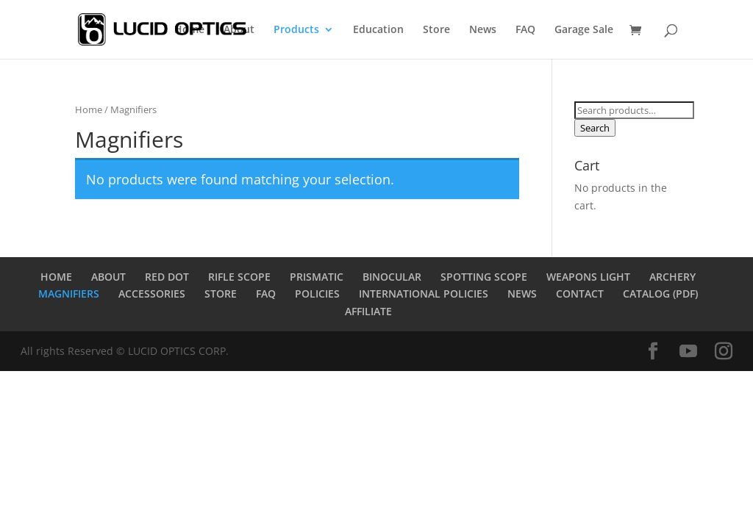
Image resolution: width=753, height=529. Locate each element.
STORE (220, 294)
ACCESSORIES (151, 294)
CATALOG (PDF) (660, 294)
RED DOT (167, 277)
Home (189, 30)
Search (595, 127)
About (239, 30)
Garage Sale (583, 30)
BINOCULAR (392, 277)
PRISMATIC (316, 277)
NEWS (522, 294)
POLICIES (317, 294)
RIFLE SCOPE (239, 277)
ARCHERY (672, 277)
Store (436, 30)
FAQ (525, 30)
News (482, 30)
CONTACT (580, 294)
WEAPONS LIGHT (588, 277)
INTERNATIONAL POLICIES (423, 294)
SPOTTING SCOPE (483, 277)
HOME (56, 277)
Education (378, 30)
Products (296, 30)
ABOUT (108, 277)
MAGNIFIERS (68, 294)
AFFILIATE (368, 311)
